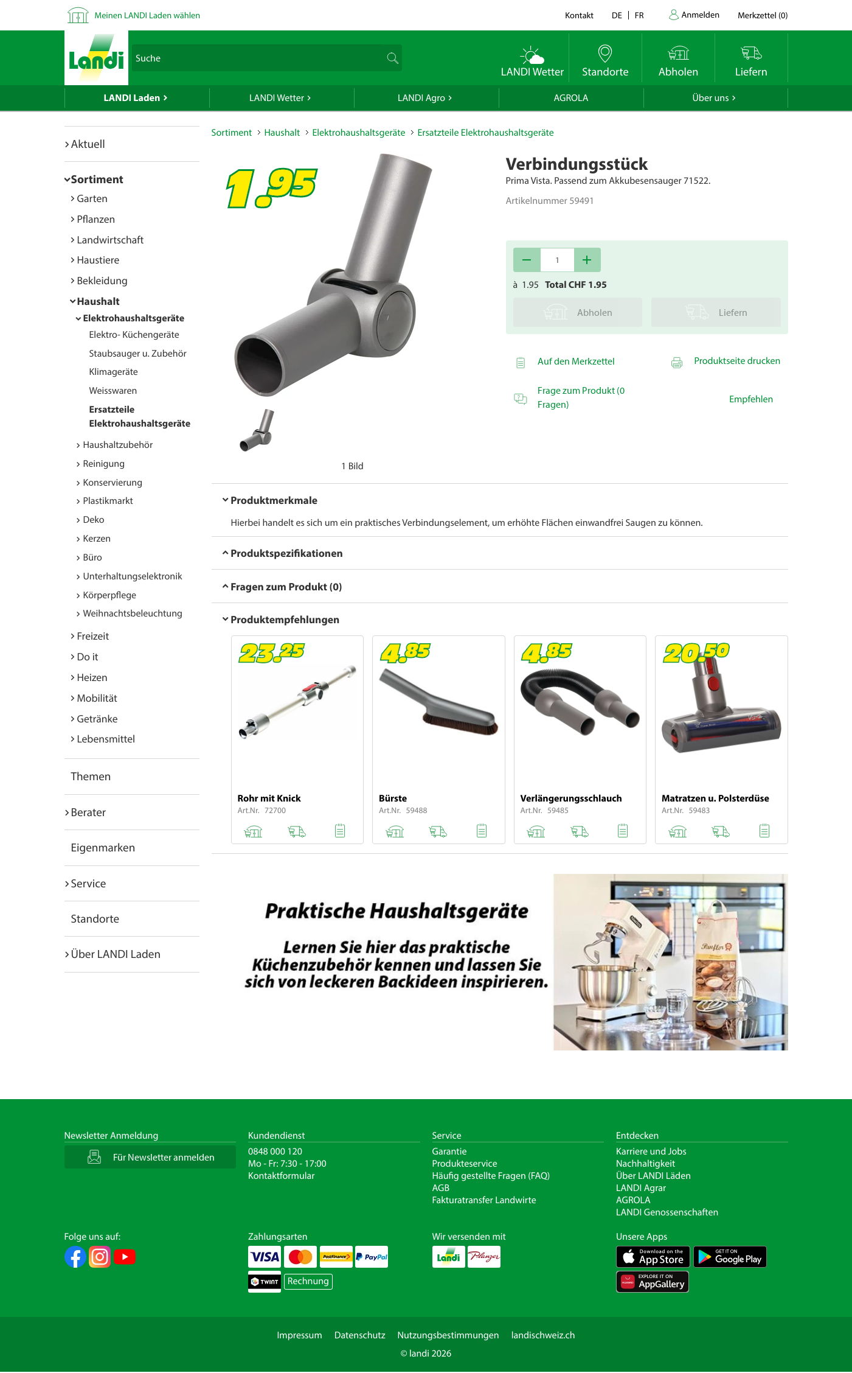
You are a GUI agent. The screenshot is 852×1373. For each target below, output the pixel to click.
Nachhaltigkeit (645, 1164)
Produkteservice (464, 1164)
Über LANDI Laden (116, 953)
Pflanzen (96, 219)
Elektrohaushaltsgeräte (134, 318)
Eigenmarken (103, 847)
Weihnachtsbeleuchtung (133, 613)
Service (88, 883)
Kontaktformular (281, 1176)
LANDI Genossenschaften (667, 1212)
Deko (94, 520)
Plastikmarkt (108, 501)
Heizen (92, 677)
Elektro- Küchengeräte (134, 335)
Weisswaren (113, 391)
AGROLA (571, 98)
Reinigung (104, 464)
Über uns (710, 98)
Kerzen (97, 539)
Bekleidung (102, 280)
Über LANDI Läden (653, 1176)
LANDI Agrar (641, 1188)
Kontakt (579, 15)
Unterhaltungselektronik (132, 576)
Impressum (299, 1335)
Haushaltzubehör (118, 445)
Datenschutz (360, 1335)
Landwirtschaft (110, 239)
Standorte (95, 918)
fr (639, 15)
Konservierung (113, 483)
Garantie (449, 1151)
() (763, 15)
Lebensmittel (106, 739)
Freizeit (93, 636)
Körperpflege (110, 595)
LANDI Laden (132, 98)
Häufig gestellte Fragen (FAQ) (491, 1176)
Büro (92, 557)
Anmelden (701, 14)
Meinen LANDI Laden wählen (148, 15)
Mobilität (97, 698)
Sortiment (97, 179)
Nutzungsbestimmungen (448, 1335)
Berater (88, 812)
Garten (92, 198)
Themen (91, 776)
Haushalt (98, 301)
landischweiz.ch (543, 1335)
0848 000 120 (275, 1151)
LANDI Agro (421, 98)
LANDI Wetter (276, 98)
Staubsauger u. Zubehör (138, 354)
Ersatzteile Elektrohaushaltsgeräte (485, 133)
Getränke (97, 718)
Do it (88, 656)
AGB (441, 1188)
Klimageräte (113, 372)
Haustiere (98, 260)
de (617, 15)
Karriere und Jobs (651, 1151)
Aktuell (88, 143)
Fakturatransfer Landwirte (484, 1200)
